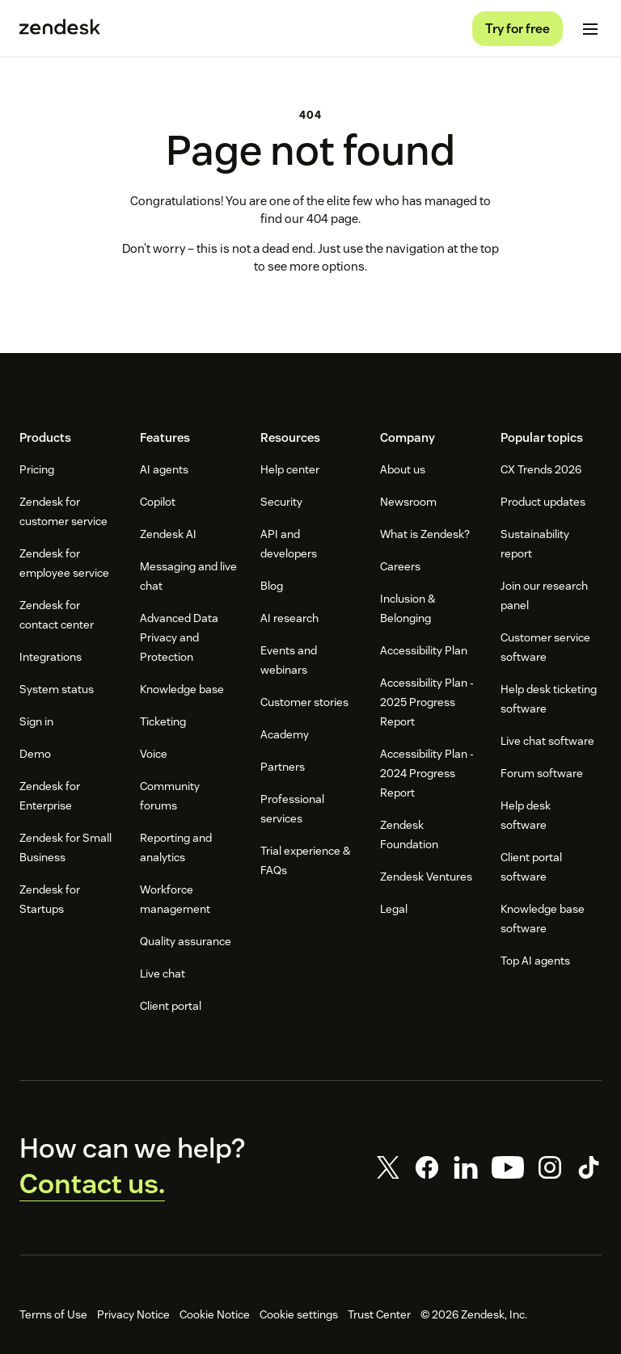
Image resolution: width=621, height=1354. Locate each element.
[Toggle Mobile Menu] (590, 29)
